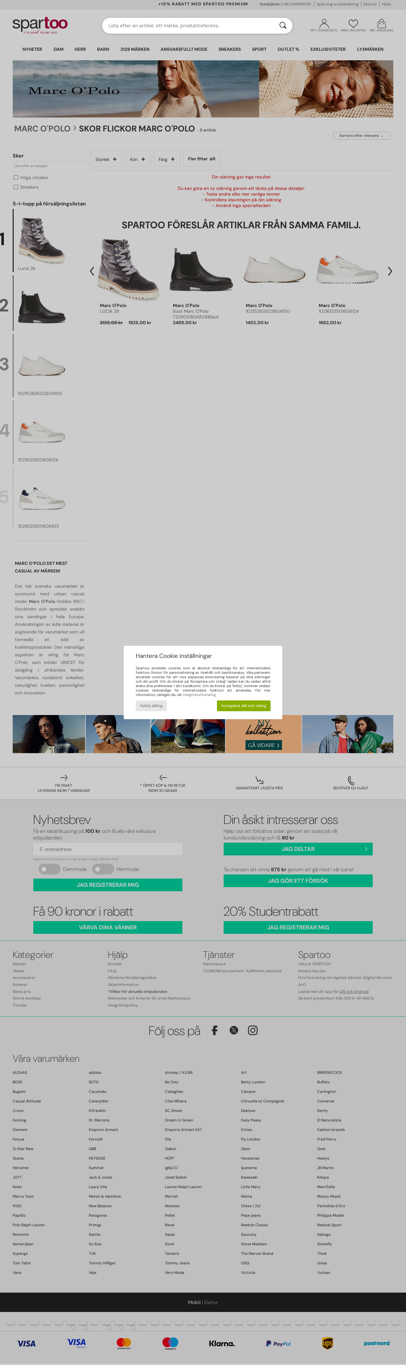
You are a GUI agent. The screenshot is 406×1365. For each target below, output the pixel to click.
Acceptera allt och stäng (243, 705)
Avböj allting (151, 705)
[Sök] (283, 26)
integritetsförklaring (199, 695)
